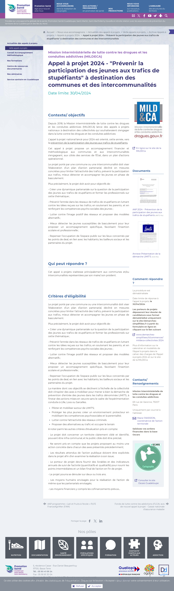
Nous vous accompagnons (71, 32)
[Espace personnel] (160, 15)
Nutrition (16, 548)
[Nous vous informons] (136, 6)
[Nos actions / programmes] (93, 6)
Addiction (158, 548)
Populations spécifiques (87, 548)
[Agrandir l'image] (148, 457)
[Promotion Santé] (43, 6)
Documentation (40, 548)
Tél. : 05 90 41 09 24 (42, 571)
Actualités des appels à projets (104, 32)
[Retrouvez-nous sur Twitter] (139, 15)
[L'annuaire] (158, 6)
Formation (111, 548)
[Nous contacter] (133, 15)
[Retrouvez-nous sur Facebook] (144, 15)
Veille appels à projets (134, 32)
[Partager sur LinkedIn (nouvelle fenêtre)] (100, 521)
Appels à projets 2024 (68, 35)
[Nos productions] (115, 6)
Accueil (51, 32)
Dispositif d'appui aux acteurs (134, 547)
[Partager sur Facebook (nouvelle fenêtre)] (89, 521)
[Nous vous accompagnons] (67, 6)
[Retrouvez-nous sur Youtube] (150, 15)
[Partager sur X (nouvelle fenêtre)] (95, 521)
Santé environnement (63, 548)
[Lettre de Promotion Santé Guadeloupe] (155, 15)
